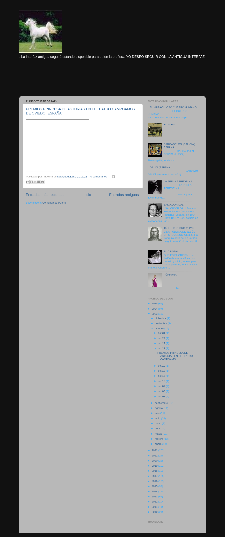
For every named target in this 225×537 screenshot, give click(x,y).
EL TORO (169, 124)
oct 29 (162, 338)
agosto (159, 408)
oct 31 (162, 332)
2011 (155, 506)
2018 (155, 470)
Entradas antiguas (124, 195)
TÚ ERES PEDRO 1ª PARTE (181, 228)
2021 (155, 455)
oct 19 (162, 365)
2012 (155, 501)
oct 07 (162, 386)
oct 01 (162, 396)
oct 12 (162, 381)
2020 (155, 460)
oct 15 (162, 375)
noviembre (161, 323)
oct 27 (162, 343)
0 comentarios (98, 176)
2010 (155, 511)
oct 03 (162, 391)
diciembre (161, 318)
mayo (158, 423)
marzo (159, 433)
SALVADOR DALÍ (174, 204)
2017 (155, 476)
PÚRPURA (170, 274)
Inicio (86, 195)
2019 (155, 465)
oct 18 (162, 370)
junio (158, 418)
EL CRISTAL (171, 251)
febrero (159, 438)
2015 (155, 486)
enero (158, 443)
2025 (155, 303)
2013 (155, 496)
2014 (155, 491)
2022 (155, 450)
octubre (159, 328)
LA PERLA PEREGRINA (178, 181)
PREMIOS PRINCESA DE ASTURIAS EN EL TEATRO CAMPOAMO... (175, 356)
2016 (155, 481)
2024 (155, 308)
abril (157, 428)
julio (157, 413)
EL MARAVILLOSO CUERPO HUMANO (173, 107)
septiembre (162, 402)
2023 (155, 313)
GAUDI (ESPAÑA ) (160, 167)
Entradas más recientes (45, 195)
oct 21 (162, 348)
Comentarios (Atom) (54, 202)
